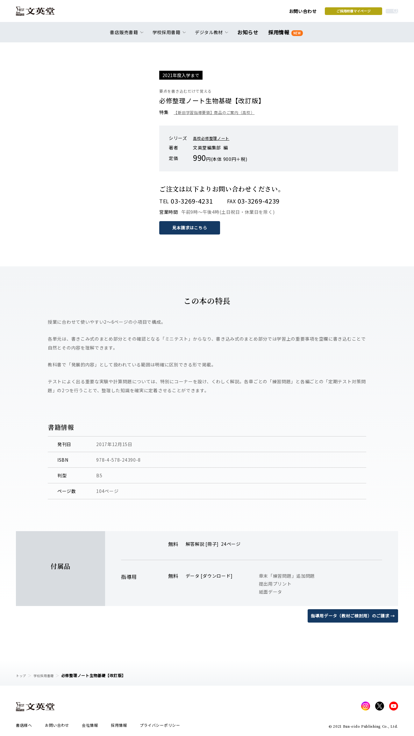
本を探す (369, 13)
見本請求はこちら (191, 227)
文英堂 (41, 13)
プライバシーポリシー (160, 727)
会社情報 (90, 727)
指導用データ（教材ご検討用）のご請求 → (350, 615)
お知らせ (249, 35)
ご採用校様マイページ (305, 13)
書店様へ (24, 727)
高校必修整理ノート (214, 138)
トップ (22, 675)
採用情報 (284, 35)
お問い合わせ (255, 13)
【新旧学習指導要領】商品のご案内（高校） (220, 112)
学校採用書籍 (47, 675)
